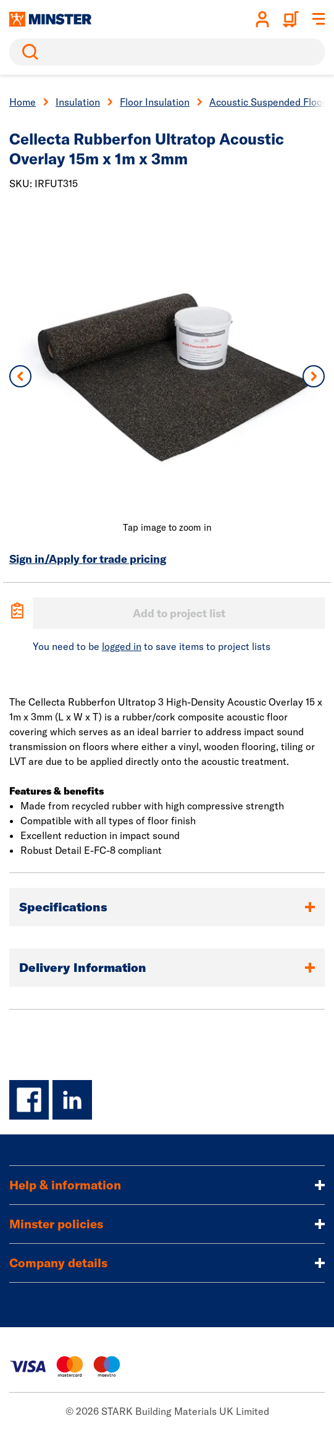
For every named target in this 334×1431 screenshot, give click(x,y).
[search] (167, 51)
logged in (121, 646)
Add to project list (179, 613)
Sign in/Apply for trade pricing (87, 559)
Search (27, 51)
